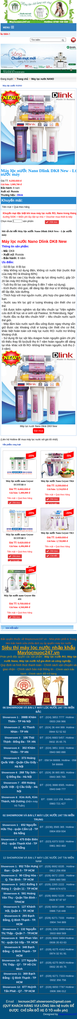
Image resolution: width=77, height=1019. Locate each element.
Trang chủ (22, 79)
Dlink (20, 195)
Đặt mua (53, 222)
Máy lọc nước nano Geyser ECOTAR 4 (19, 483)
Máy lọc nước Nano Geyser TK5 (57, 533)
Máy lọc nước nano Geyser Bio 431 (19, 597)
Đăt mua (16, 502)
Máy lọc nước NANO (42, 79)
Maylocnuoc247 (68, 1014)
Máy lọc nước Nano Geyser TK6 (57, 481)
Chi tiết (53, 504)
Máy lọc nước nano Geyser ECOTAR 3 (19, 536)
